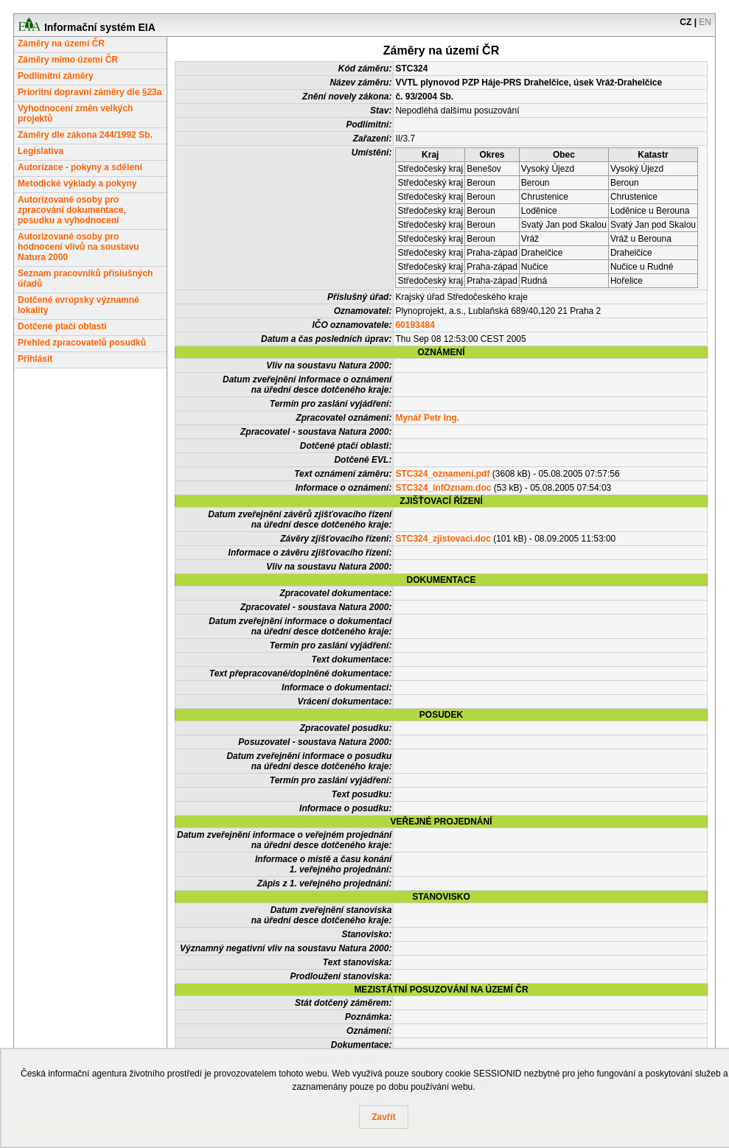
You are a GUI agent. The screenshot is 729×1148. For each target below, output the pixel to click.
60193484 (414, 325)
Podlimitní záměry (56, 76)
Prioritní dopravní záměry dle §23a (89, 92)
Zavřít (384, 1117)
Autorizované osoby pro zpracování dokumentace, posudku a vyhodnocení (72, 210)
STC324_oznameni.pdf (442, 474)
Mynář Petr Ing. (427, 418)
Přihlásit (35, 359)
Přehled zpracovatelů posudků (82, 342)
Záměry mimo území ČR (68, 60)
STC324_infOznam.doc (443, 488)
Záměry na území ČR (61, 43)
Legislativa (40, 151)
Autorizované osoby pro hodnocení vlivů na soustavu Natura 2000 (78, 246)
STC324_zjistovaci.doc (442, 538)
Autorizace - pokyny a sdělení (80, 167)
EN (705, 22)
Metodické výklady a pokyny (77, 183)
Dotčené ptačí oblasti (62, 326)
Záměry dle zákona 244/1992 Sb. (85, 135)
